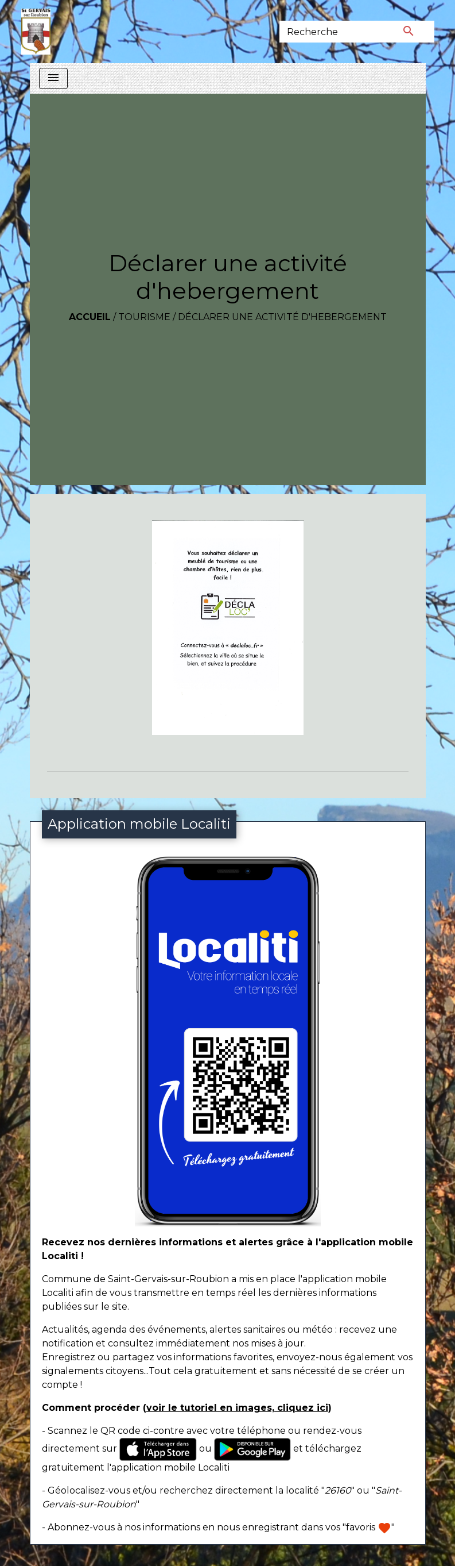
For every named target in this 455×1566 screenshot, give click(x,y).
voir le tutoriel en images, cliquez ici (237, 1407)
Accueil (90, 316)
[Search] (331, 32)
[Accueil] (35, 31)
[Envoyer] (408, 32)
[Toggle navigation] (53, 78)
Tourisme (144, 316)
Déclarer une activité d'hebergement (282, 316)
